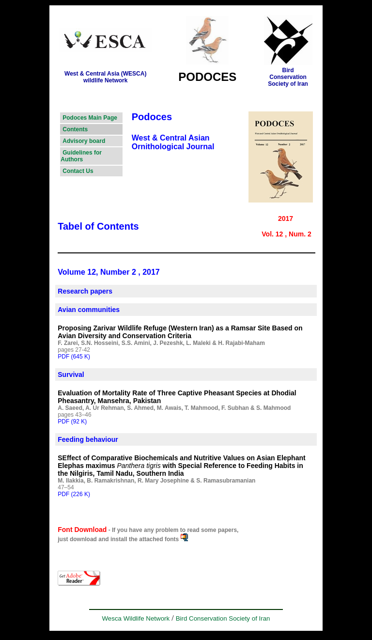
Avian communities (89, 309)
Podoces (152, 116)
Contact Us (77, 171)
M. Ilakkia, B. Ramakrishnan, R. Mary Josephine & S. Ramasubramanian (156, 480)
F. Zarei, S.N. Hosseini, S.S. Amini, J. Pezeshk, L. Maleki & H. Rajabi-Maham (161, 343)
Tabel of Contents (98, 226)
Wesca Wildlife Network (136, 618)
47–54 (66, 487)
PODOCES (207, 76)
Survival (71, 374)
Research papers (85, 291)
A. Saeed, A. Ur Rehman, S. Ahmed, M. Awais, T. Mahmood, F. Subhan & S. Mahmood (174, 408)
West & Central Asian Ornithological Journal (173, 142)
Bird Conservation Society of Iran (223, 618)
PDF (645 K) (74, 356)
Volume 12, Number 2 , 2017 (108, 272)
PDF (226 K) (74, 494)
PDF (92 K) (72, 421)
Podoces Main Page (89, 117)
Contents (75, 129)
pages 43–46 (74, 414)
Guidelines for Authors (81, 156)
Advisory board (83, 141)
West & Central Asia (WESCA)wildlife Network (105, 77)
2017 (285, 218)
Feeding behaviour (88, 439)
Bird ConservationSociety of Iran (288, 77)
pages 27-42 (74, 349)
